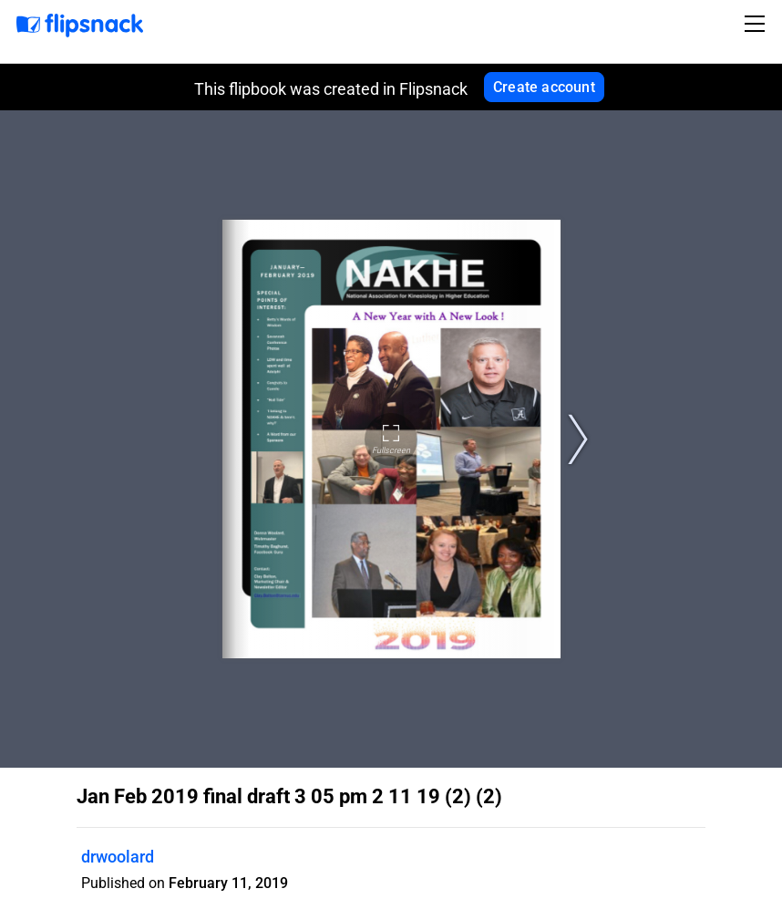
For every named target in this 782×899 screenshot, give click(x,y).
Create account (544, 87)
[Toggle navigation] (757, 23)
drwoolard (117, 856)
